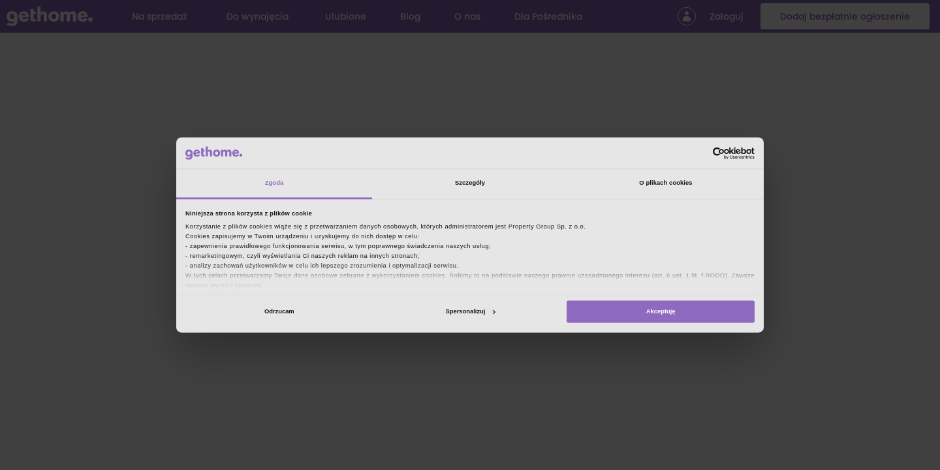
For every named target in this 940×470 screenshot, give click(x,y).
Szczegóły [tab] (470, 183)
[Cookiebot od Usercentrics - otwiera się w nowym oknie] (697, 153)
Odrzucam (279, 311)
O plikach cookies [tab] (665, 183)
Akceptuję (661, 311)
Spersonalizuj (470, 311)
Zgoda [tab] (274, 183)
